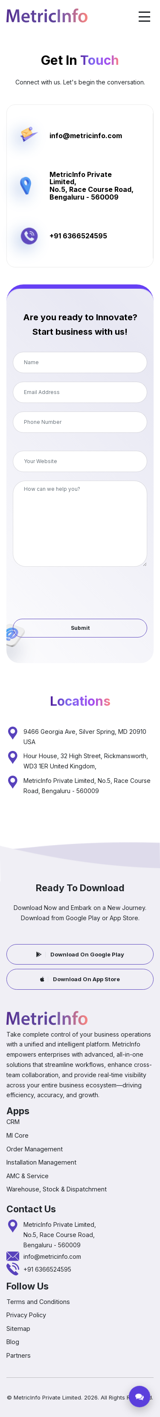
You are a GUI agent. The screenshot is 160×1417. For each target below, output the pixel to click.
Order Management (34, 1149)
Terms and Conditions (38, 1301)
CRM (13, 1121)
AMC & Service (27, 1175)
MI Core (17, 1135)
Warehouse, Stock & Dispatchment (56, 1189)
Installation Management (41, 1162)
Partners (18, 1355)
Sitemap (18, 1328)
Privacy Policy (26, 1314)
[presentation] (80, 587)
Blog (12, 1341)
